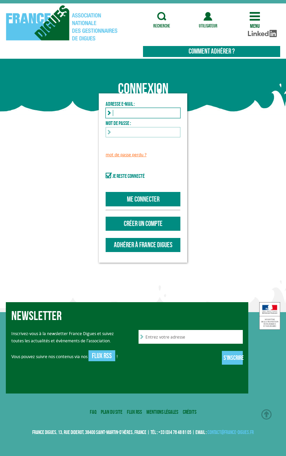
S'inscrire (233, 357)
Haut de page (266, 414)
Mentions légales (162, 412)
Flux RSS (102, 356)
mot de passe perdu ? (126, 154)
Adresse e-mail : (120, 104)
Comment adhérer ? (212, 51)
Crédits (189, 412)
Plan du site (111, 412)
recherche (161, 16)
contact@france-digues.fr (230, 432)
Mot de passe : (118, 123)
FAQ (93, 412)
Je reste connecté (128, 176)
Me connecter (143, 199)
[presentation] (191, 358)
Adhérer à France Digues (143, 245)
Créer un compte (143, 223)
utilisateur (208, 16)
